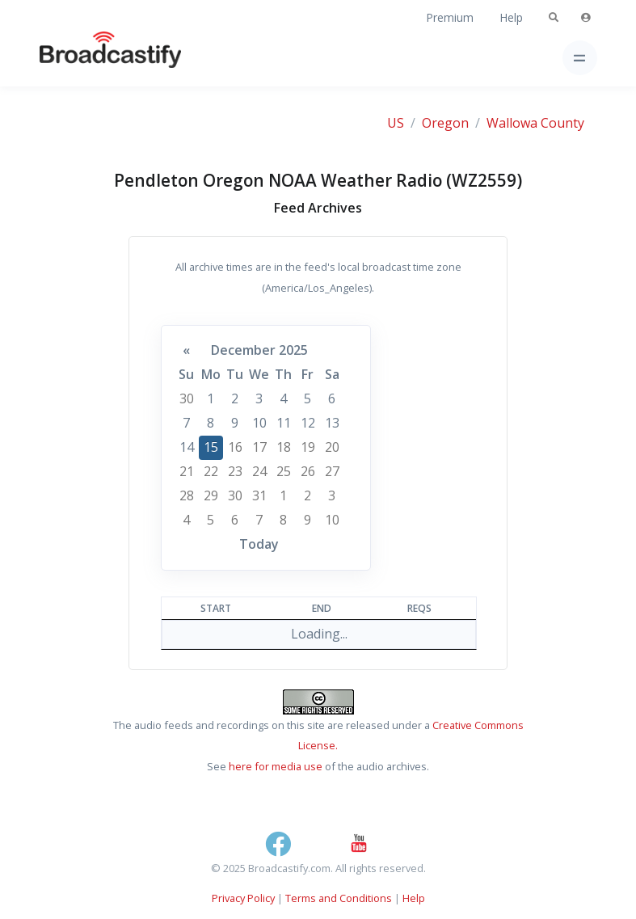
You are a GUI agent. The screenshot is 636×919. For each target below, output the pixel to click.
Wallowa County (535, 123)
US (395, 123)
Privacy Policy (243, 898)
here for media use (275, 766)
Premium (450, 17)
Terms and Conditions (338, 898)
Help (511, 17)
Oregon (445, 123)
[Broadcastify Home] (85, 58)
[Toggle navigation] (579, 57)
